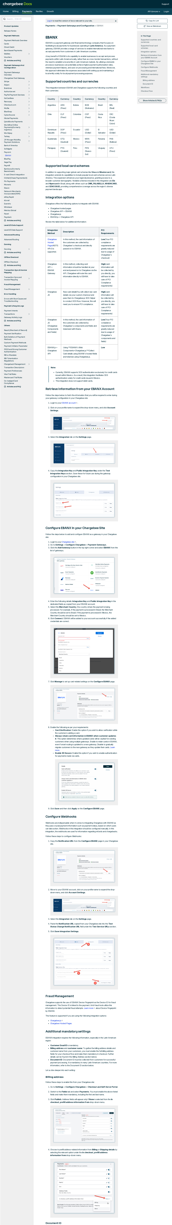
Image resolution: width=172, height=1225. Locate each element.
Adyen (6, 85)
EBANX (8, 155)
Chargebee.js (56, 1020)
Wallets (7, 54)
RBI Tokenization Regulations (11, 359)
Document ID (148, 84)
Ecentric (7, 204)
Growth (50, 11)
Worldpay (8, 133)
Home (6, 11)
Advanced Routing (11, 239)
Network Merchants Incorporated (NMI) (12, 192)
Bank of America (11, 145)
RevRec (39, 11)
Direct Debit (9, 47)
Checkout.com (10, 105)
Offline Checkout (11, 262)
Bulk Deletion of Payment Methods (14, 338)
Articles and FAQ (12, 60)
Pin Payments (9, 181)
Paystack (7, 217)
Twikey (7, 136)
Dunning (7, 249)
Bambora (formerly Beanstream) (12, 170)
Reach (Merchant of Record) (15, 330)
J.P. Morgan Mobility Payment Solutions (12, 141)
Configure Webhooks (149, 67)
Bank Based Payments (13, 50)
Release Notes (10, 31)
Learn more (89, 1008)
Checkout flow (147, 91)
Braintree (8, 88)
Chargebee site (69, 542)
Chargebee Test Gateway (14, 78)
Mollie (6, 108)
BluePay (7, 159)
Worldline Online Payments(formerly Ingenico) (12, 127)
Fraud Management (12, 289)
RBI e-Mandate (10, 355)
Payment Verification (12, 334)
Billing (15, 11)
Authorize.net (9, 91)
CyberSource (9, 115)
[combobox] (17, 19)
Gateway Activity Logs (13, 317)
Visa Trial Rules (10, 374)
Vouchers (8, 57)
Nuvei (6, 214)
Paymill (7, 165)
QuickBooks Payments (13, 122)
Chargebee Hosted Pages (52, 242)
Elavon (7, 188)
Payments (27, 11)
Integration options (148, 52)
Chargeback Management (14, 364)
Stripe (6, 81)
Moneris (7, 185)
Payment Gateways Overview (12, 73)
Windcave (8, 207)
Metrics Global (10, 210)
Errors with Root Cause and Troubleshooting (15, 300)
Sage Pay (8, 162)
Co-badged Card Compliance (11, 382)
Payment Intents (11, 311)
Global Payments (11, 118)
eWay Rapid (9, 197)
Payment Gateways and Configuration (76, 25)
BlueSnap (8, 112)
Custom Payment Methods (15, 343)
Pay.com (7, 152)
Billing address (149, 80)
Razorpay (8, 102)
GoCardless (9, 98)
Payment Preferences (13, 371)
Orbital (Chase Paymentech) (15, 178)
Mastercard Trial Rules (13, 377)
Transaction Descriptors (14, 367)
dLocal (7, 200)
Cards (6, 44)
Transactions (9, 314)
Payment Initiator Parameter (16, 346)
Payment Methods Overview (15, 40)
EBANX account (69, 403)
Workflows (145, 87)
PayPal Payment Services (14, 95)
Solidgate (8, 149)
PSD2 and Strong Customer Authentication (15, 350)
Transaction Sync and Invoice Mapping (13, 278)
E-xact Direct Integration (14, 175)
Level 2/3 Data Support (13, 230)
